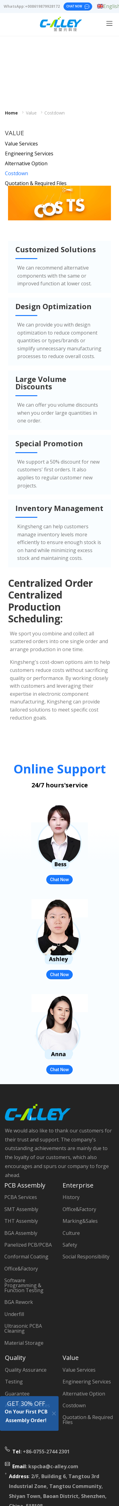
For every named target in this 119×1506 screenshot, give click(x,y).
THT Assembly (21, 1221)
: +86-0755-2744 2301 (41, 1451)
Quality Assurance (26, 1369)
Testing (14, 1381)
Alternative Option (26, 163)
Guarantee (17, 1393)
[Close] (54, 1413)
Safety (70, 1244)
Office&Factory (21, 1268)
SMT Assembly (21, 1209)
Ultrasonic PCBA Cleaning (23, 1328)
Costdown (54, 113)
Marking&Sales (80, 1221)
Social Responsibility (86, 1256)
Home (11, 113)
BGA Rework (18, 1302)
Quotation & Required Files (36, 183)
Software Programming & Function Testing (23, 1285)
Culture (71, 1233)
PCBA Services (20, 1197)
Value (31, 113)
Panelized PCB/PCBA (28, 1244)
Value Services (21, 143)
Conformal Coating (26, 1256)
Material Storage (23, 1342)
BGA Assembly (20, 1233)
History (71, 1197)
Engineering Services (29, 153)
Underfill (14, 1314)
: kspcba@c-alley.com (45, 1466)
